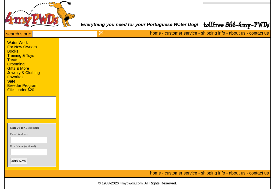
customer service (181, 33)
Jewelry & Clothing (23, 72)
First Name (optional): (23, 146)
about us (237, 33)
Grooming (15, 64)
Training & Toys (20, 55)
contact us (259, 33)
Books (12, 51)
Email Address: (19, 134)
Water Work (17, 42)
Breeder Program (22, 85)
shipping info (213, 33)
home (155, 33)
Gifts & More (18, 68)
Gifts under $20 (20, 90)
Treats (12, 60)
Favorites (15, 77)
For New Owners (22, 47)
